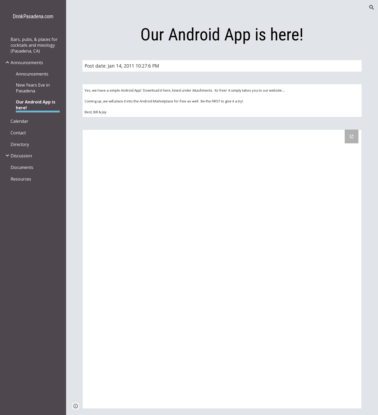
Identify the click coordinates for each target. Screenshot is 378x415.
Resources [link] (21, 179)
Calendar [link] (19, 121)
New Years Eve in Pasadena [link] (33, 88)
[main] (222, 35)
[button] (371, 7)
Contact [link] (18, 133)
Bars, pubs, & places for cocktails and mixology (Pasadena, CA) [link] (34, 45)
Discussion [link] (21, 156)
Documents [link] (22, 167)
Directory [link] (20, 144)
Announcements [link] (27, 62)
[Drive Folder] (222, 269)
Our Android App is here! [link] (35, 105)
